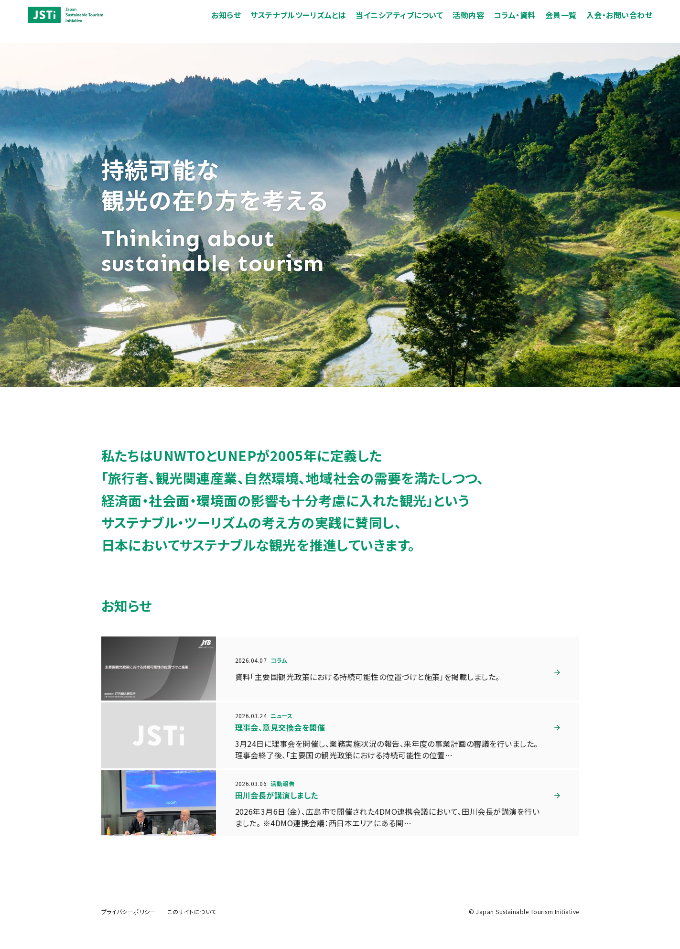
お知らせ (231, 22)
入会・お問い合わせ (624, 22)
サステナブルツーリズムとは (303, 22)
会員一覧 (566, 22)
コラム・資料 (519, 22)
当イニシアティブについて (404, 22)
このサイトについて (191, 911)
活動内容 (473, 22)
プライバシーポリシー (128, 911)
